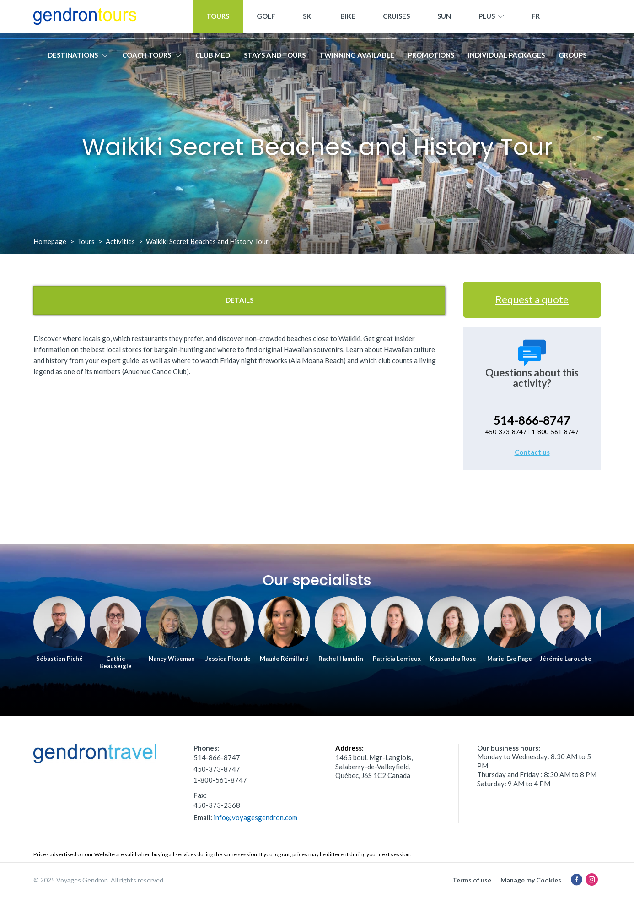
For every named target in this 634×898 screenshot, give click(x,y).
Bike (347, 19)
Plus (491, 19)
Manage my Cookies (530, 880)
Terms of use (471, 880)
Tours (217, 19)
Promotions (431, 58)
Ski (308, 19)
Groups (572, 58)
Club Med (212, 58)
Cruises (396, 19)
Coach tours (152, 58)
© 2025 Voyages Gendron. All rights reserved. (99, 880)
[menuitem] (535, 19)
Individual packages (506, 58)
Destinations (78, 58)
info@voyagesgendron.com (255, 817)
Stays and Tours (275, 58)
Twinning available (356, 58)
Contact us (532, 452)
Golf (266, 19)
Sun (444, 19)
